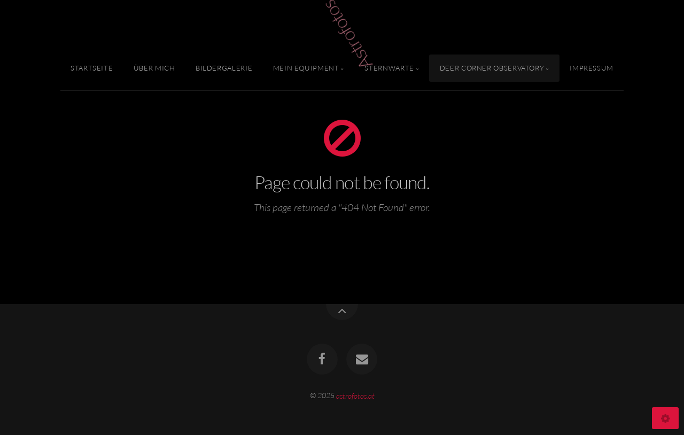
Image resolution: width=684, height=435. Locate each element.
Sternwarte (389, 68)
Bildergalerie (224, 68)
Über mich (154, 68)
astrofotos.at (355, 395)
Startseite (92, 68)
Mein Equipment (306, 68)
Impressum (591, 68)
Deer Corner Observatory (492, 68)
